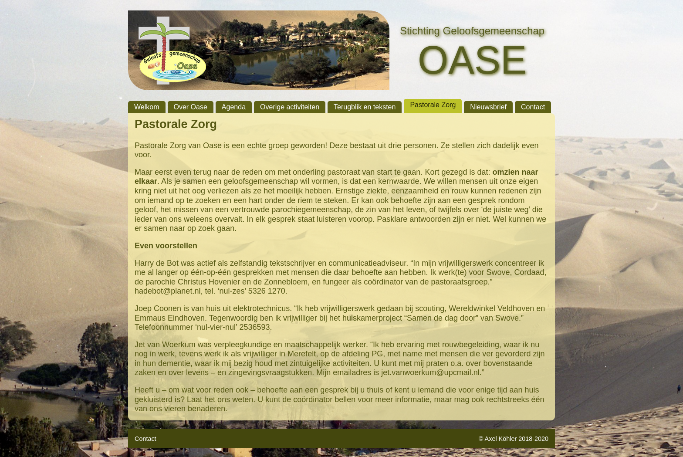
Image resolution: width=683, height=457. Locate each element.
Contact (533, 107)
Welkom (146, 107)
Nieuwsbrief (488, 107)
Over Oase (190, 107)
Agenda (234, 107)
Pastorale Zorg (433, 104)
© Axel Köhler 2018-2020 (513, 438)
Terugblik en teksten (365, 107)
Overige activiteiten (289, 107)
